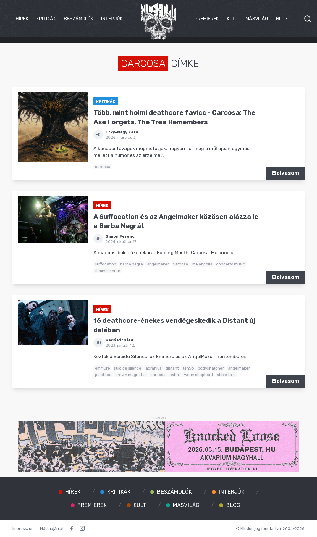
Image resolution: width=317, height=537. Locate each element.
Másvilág (256, 18)
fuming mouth (107, 270)
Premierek (207, 18)
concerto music (230, 264)
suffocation (105, 264)
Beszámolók (78, 18)
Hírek (22, 18)
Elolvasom (285, 173)
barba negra (131, 264)
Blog (282, 18)
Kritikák (46, 18)
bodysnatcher (211, 368)
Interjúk (112, 18)
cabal (174, 374)
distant (172, 368)
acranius (153, 368)
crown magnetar (130, 374)
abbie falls (226, 374)
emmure (102, 368)
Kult (232, 18)
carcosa (102, 166)
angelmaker (158, 264)
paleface (103, 374)
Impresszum (23, 528)
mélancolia (202, 264)
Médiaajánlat (52, 528)
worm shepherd (198, 374)
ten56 (188, 368)
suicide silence (127, 368)
